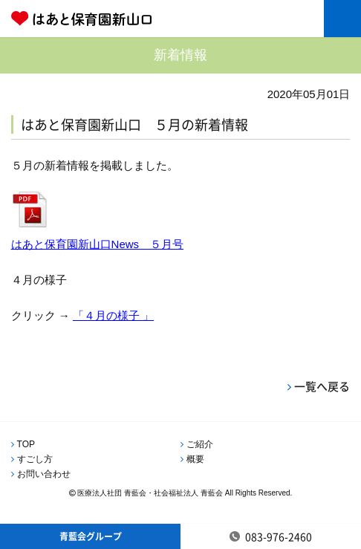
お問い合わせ (44, 474)
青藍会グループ (90, 536)
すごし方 (35, 459)
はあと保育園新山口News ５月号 (97, 244)
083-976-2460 (278, 536)
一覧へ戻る (322, 386)
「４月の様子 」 (113, 315)
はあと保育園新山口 (130, 18)
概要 (195, 459)
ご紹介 (199, 444)
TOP (26, 444)
